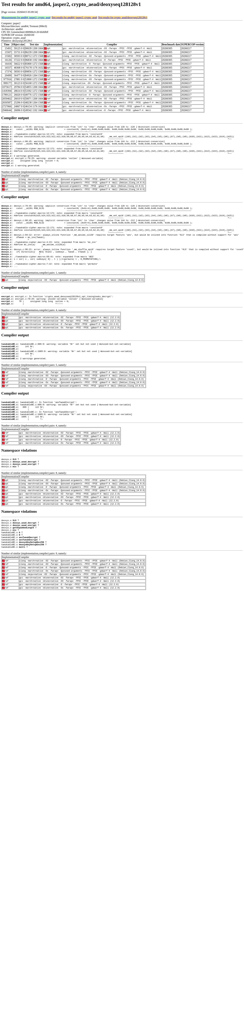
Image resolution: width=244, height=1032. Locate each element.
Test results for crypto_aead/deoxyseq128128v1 (122, 17)
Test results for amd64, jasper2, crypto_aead (74, 17)
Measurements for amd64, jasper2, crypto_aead (25, 17)
